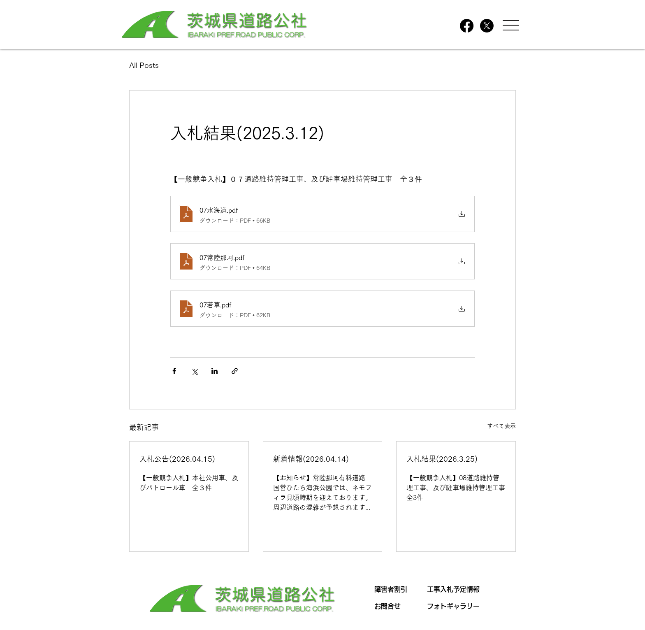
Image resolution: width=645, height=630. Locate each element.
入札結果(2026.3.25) (442, 459)
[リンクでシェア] (235, 371)
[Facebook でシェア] (174, 371)
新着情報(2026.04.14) (311, 459)
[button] (511, 25)
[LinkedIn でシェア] (214, 371)
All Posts (144, 65)
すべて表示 (501, 426)
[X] (487, 26)
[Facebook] (466, 26)
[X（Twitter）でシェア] (194, 371)
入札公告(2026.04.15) (177, 459)
